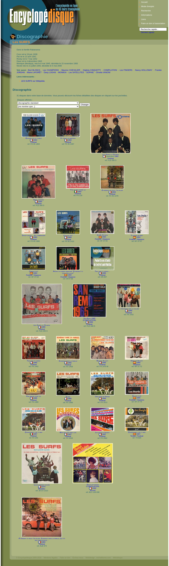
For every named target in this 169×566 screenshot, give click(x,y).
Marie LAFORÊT (34, 72)
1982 (94, 488)
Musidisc (41, 489)
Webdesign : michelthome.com (98, 558)
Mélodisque (117, 558)
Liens (143, 19)
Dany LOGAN (50, 72)
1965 (104, 273)
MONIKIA (62, 72)
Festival (33, 142)
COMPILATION (110, 70)
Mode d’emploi (147, 6)
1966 (35, 398)
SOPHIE (90, 72)
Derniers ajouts (147, 32)
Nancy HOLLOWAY (143, 70)
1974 (43, 487)
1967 (35, 434)
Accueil (144, 2)
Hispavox (106, 239)
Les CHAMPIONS (51, 70)
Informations (146, 15)
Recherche (146, 11)
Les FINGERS (126, 70)
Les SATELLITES (76, 72)
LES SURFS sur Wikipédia (32, 81)
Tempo (133, 436)
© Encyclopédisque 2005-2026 (28, 558)
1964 (40, 201)
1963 (35, 140)
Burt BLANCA (34, 70)
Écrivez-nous (77, 558)
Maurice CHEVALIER (70, 70)
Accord (92, 490)
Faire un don (65, 558)
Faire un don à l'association (153, 23)
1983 (43, 542)
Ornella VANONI (103, 72)
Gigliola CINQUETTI (92, 70)
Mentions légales (51, 558)
